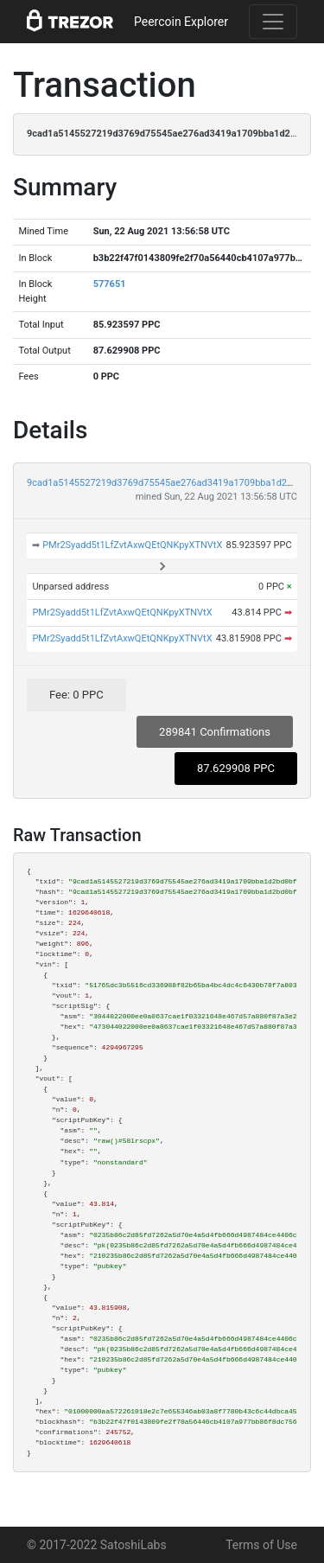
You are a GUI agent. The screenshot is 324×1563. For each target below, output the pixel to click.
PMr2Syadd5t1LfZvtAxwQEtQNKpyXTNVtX (132, 545)
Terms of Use (261, 1545)
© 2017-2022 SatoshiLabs (97, 1545)
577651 (109, 284)
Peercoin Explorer (181, 22)
